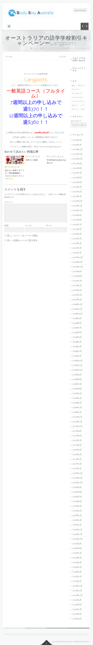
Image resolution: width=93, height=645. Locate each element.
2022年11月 (77, 154)
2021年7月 (77, 224)
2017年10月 (77, 426)
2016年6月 (77, 501)
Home (34, 48)
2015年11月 (77, 534)
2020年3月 (77, 290)
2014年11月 (77, 590)
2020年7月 (77, 281)
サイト (49, 225)
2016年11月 (77, 478)
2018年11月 (77, 365)
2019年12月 (77, 304)
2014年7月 (77, 609)
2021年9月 (77, 215)
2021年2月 (77, 248)
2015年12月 (77, 529)
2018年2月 (77, 407)
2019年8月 (77, 323)
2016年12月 (77, 473)
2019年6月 (77, 332)
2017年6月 (77, 445)
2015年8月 (77, 548)
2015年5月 (77, 562)
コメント (8, 202)
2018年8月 (77, 379)
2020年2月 (77, 295)
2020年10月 (77, 267)
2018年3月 (77, 403)
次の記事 (63, 57)
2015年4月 (77, 567)
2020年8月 (77, 276)
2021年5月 (77, 234)
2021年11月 (77, 206)
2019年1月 (76, 356)
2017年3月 (77, 459)
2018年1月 (76, 412)
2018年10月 (77, 370)
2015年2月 (77, 576)
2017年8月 (77, 436)
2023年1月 (77, 145)
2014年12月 (77, 586)
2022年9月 (77, 163)
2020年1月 (77, 299)
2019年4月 (77, 342)
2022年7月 (77, 173)
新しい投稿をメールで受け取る (22, 240)
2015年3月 (77, 572)
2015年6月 (77, 558)
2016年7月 (77, 497)
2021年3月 (77, 243)
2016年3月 (77, 515)
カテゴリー (76, 121)
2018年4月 (77, 398)
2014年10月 (77, 595)
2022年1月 (77, 196)
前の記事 (8, 57)
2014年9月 (77, 600)
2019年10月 (77, 314)
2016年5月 (77, 506)
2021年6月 (77, 229)
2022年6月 (77, 177)
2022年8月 (77, 168)
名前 (13, 225)
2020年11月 (77, 262)
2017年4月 (77, 454)
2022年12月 (77, 149)
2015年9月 (77, 543)
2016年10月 (77, 482)
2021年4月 (77, 238)
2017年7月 (77, 440)
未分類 (42, 48)
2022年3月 (77, 191)
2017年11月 (77, 421)
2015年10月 (77, 539)
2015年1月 (76, 581)
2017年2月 (77, 464)
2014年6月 (77, 614)
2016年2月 (77, 520)
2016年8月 (77, 492)
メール (34, 225)
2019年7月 (77, 328)
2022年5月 (77, 182)
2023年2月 (77, 140)
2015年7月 (77, 553)
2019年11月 (77, 309)
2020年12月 (77, 257)
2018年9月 (77, 375)
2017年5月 (77, 450)
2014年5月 (77, 619)
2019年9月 (77, 318)
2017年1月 (76, 468)
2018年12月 (77, 360)
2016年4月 (77, 511)
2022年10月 (77, 159)
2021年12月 (77, 201)
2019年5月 (77, 337)
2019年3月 (77, 346)
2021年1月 (76, 253)
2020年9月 (77, 271)
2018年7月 (77, 384)
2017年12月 (77, 417)
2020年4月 (77, 285)
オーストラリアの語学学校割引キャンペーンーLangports (68, 48)
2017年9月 (77, 431)
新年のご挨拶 (32, 160)
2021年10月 (77, 210)
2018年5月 (77, 393)
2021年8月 (77, 220)
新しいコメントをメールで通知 (22, 235)
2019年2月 (77, 351)
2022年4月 (77, 187)
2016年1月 (76, 525)
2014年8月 (77, 604)
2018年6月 (77, 389)
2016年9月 (77, 487)
